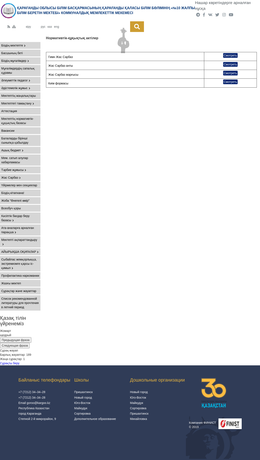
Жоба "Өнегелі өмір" (15, 200)
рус (43, 26)
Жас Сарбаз (11, 177)
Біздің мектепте (13, 45)
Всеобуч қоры (11, 208)
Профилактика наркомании (20, 275)
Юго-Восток (82, 403)
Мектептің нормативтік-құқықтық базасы (17, 121)
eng (56, 26)
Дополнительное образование (95, 419)
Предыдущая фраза (16, 340)
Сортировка (82, 413)
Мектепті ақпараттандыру (19, 242)
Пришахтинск (83, 392)
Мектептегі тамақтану (17, 103)
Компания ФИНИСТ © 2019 (202, 425)
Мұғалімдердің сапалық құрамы (18, 70)
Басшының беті (12, 53)
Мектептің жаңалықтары (18, 95)
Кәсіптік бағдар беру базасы (15, 218)
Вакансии (7, 130)
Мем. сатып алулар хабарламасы (14, 160)
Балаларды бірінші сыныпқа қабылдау (14, 140)
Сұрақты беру (9, 363)
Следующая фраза (15, 345)
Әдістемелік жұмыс (15, 88)
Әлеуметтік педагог (15, 80)
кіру (28, 26)
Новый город (83, 397)
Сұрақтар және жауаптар (18, 291)
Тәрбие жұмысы (13, 170)
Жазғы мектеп (11, 283)
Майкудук (80, 408)
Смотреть (230, 55)
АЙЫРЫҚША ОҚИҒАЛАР (20, 251)
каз (49, 26)
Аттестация (9, 111)
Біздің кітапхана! (12, 193)
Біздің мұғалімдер (15, 60)
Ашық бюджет (12, 150)
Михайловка (138, 419)
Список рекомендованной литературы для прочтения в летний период (20, 303)
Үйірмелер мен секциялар (19, 185)
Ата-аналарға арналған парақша (17, 230)
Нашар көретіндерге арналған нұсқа (223, 5)
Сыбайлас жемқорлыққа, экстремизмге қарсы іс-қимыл (19, 264)
